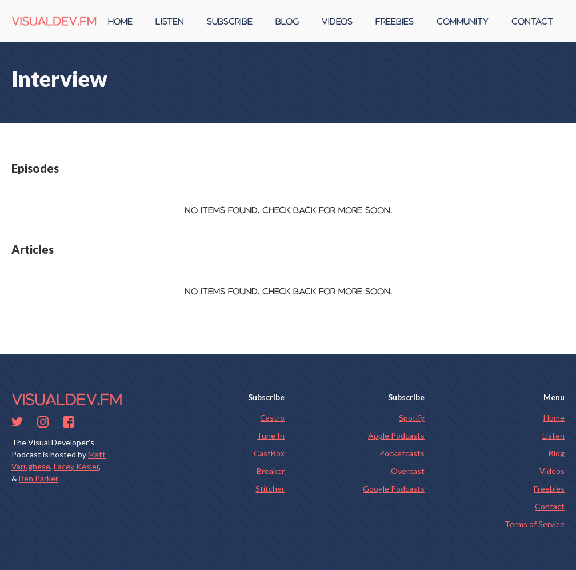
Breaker (271, 471)
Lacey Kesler (76, 466)
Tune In (271, 435)
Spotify (412, 417)
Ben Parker (38, 478)
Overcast (408, 471)
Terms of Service (535, 524)
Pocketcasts (402, 453)
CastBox (269, 453)
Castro (272, 417)
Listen (553, 435)
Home (554, 417)
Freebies (549, 488)
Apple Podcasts (396, 435)
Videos (552, 471)
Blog (557, 453)
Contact (550, 506)
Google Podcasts (394, 488)
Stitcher (270, 488)
